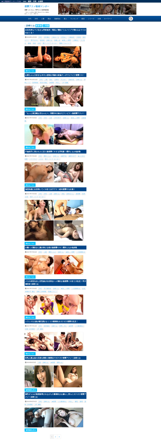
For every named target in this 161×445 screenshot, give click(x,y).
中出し (58, 82)
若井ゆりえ (70, 194)
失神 (83, 194)
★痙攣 (51, 82)
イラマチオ (33, 159)
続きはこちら (30, 71)
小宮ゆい (64, 37)
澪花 (63, 194)
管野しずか (63, 326)
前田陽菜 (47, 326)
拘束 (34, 43)
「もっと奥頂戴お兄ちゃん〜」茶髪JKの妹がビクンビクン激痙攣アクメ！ (55, 113)
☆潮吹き (76, 40)
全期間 (40, 1)
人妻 (42, 19)
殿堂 (83, 19)
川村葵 (78, 37)
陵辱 (81, 401)
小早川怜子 (57, 118)
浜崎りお (49, 40)
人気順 (46, 26)
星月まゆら (34, 40)
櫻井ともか (47, 156)
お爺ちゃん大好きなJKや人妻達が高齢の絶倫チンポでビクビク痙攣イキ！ (55, 75)
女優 (99, 19)
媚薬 (29, 43)
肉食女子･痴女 (30, 291)
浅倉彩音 (71, 79)
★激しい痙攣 (66, 40)
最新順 (39, 26)
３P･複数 (65, 82)
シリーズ (91, 19)
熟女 (49, 19)
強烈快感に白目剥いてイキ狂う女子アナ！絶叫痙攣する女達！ (50, 189)
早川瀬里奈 (47, 288)
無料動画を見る (31, 390)
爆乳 (76, 401)
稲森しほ (57, 40)
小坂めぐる (55, 37)
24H (24, 1)
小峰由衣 (71, 37)
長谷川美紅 (43, 82)
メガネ (41, 159)
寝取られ (60, 362)
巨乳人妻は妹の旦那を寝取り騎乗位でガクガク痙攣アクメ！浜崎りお (53, 358)
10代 (29, 19)
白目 (39, 43)
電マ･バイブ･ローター (50, 43)
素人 (65, 19)
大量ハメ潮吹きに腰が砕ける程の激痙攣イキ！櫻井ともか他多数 (51, 248)
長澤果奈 (35, 82)
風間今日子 (72, 156)
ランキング (74, 19)
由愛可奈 (64, 156)
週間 (29, 1)
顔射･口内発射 (41, 291)
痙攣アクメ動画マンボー (37, 6)
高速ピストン (52, 291)
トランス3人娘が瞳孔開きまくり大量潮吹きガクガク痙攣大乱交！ (51, 321)
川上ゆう (64, 79)
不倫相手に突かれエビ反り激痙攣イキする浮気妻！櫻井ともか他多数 (53, 152)
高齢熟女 (57, 19)
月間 (34, 1)
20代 (36, 19)
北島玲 (56, 79)
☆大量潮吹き (80, 252)
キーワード (108, 19)
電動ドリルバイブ (65, 43)
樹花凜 (42, 40)
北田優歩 (47, 37)
